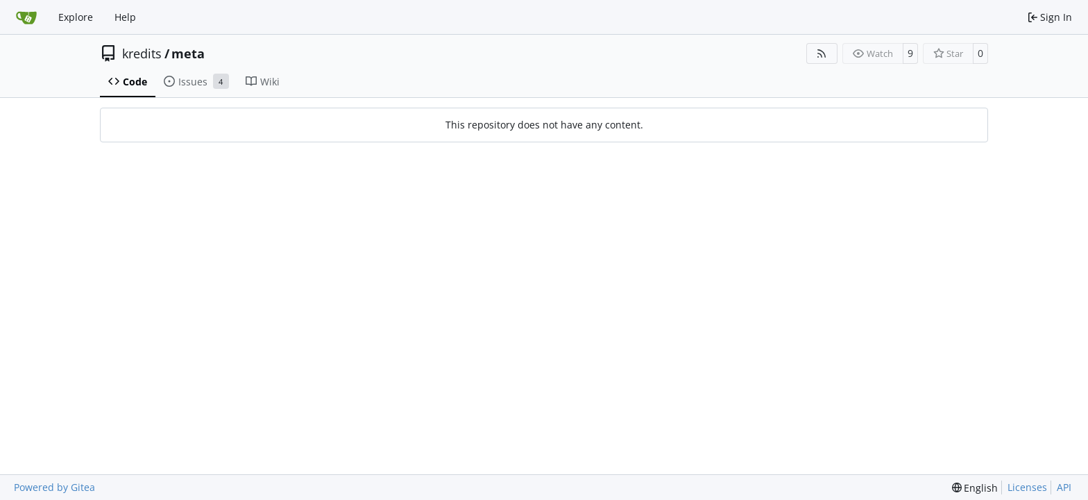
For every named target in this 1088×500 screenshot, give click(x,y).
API (1064, 487)
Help (125, 17)
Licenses (1027, 487)
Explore (75, 17)
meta (188, 53)
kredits (142, 53)
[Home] (26, 17)
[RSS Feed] (822, 53)
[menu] (975, 487)
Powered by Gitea (54, 487)
